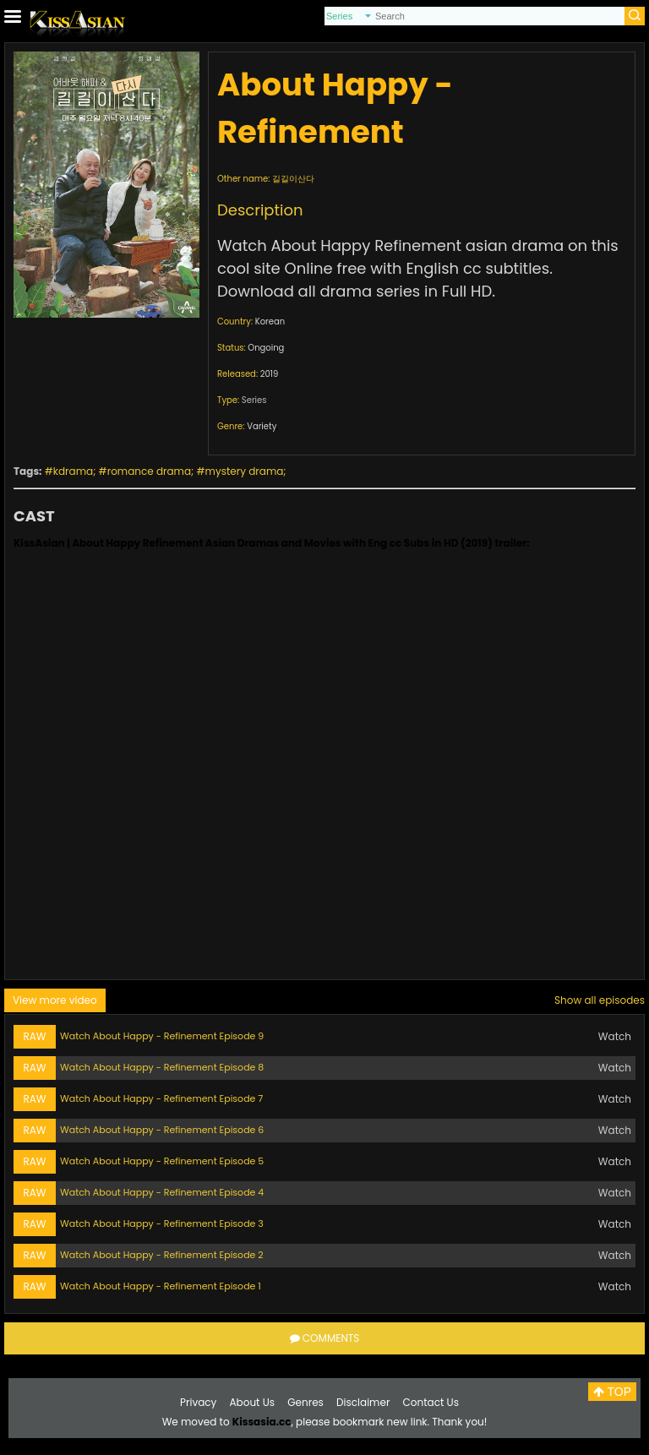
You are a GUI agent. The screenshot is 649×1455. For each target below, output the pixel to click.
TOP (612, 1391)
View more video (55, 1000)
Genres (305, 1402)
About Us (252, 1402)
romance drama (149, 471)
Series (254, 400)
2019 (269, 374)
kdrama (73, 471)
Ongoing (266, 347)
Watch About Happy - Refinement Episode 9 (162, 1036)
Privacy (198, 1402)
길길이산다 (293, 178)
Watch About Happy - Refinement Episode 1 (160, 1286)
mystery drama (244, 471)
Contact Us (431, 1402)
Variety (261, 426)
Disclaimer (363, 1402)
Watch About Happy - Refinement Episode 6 (162, 1129)
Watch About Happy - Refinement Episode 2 (162, 1255)
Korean (270, 321)
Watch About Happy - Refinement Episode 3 (162, 1223)
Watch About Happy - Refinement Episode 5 (162, 1161)
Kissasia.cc (262, 1421)
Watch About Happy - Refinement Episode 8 (162, 1067)
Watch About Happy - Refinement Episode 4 (162, 1192)
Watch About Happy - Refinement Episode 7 (161, 1098)
